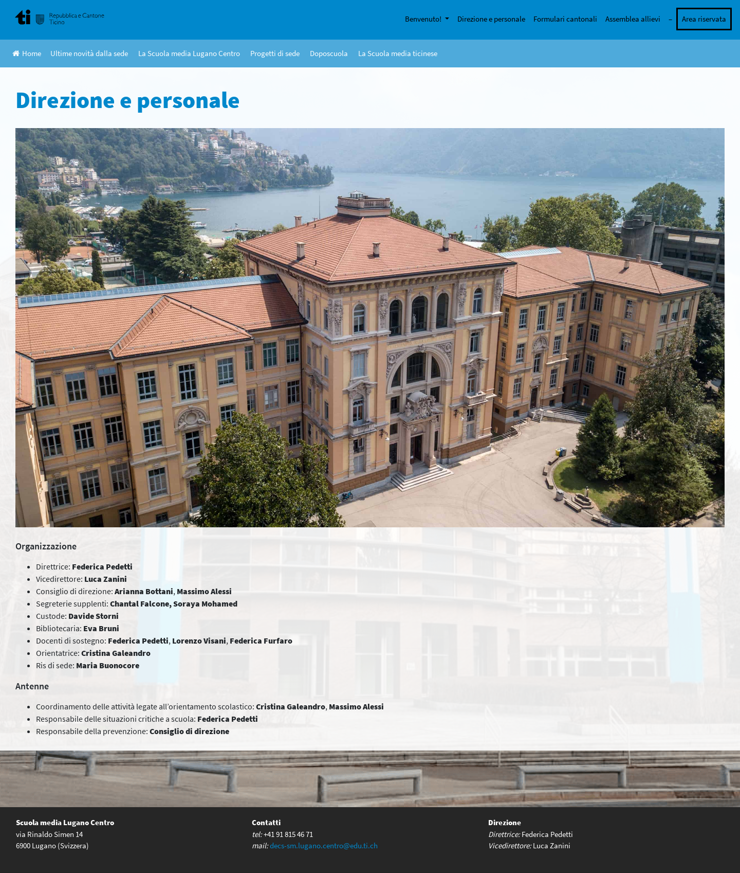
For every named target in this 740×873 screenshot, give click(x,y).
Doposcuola (329, 53)
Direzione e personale (491, 19)
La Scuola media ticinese (397, 53)
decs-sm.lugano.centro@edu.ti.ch (324, 845)
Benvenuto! (424, 19)
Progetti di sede (275, 53)
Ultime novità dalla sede (89, 53)
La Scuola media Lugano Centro (189, 53)
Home (26, 53)
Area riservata (704, 19)
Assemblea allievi (632, 19)
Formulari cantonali (565, 19)
